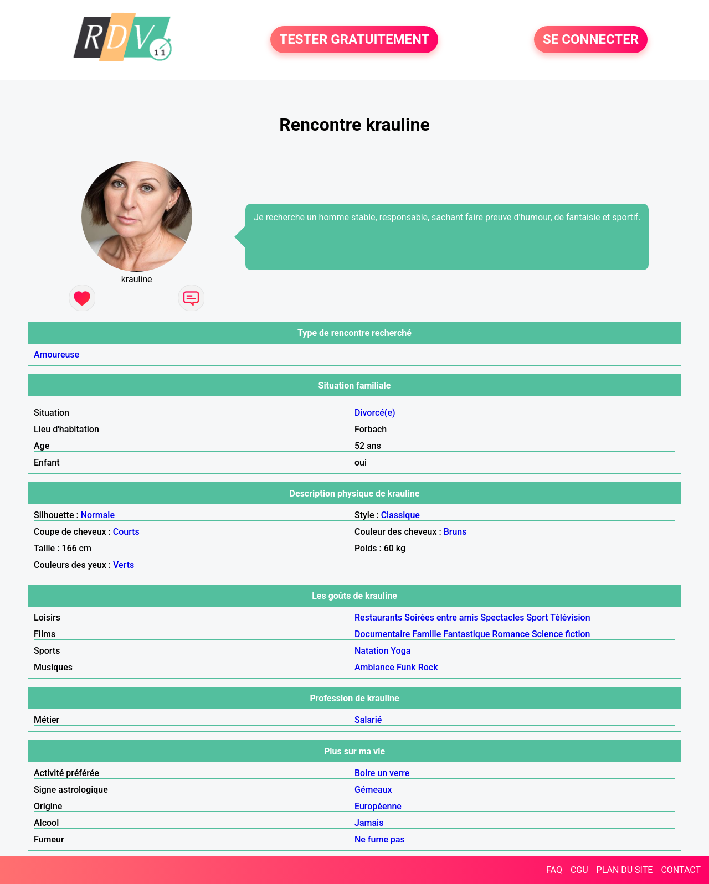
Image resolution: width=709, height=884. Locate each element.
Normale (98, 515)
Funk (406, 667)
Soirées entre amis (441, 617)
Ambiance (374, 667)
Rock (428, 667)
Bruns (455, 531)
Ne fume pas (379, 839)
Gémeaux (373, 789)
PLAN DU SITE (625, 870)
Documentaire (382, 634)
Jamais (368, 823)
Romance (511, 634)
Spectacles (503, 617)
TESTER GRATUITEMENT (354, 40)
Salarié (368, 720)
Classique (400, 515)
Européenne (378, 806)
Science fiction (561, 634)
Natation (371, 650)
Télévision (570, 617)
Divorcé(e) (374, 412)
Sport (537, 617)
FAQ (554, 870)
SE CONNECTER (591, 40)
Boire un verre (381, 773)
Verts (123, 565)
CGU (579, 870)
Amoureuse (56, 354)
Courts (126, 531)
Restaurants (378, 617)
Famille (426, 634)
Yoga (400, 650)
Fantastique (466, 634)
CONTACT (681, 870)
